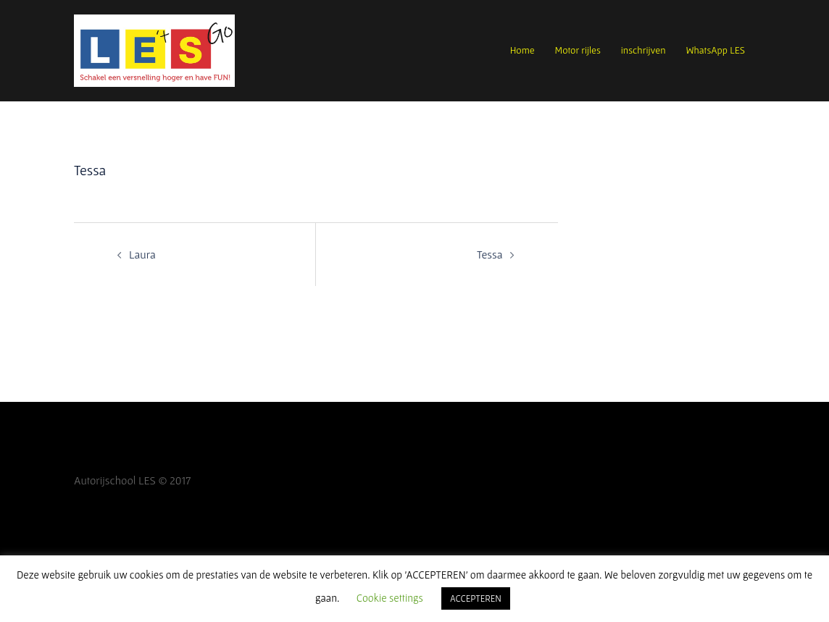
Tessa (489, 254)
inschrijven (643, 50)
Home (522, 50)
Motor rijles (578, 50)
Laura (142, 254)
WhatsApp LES (715, 50)
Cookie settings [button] (390, 598)
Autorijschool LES (115, 480)
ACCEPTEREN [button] (475, 598)
